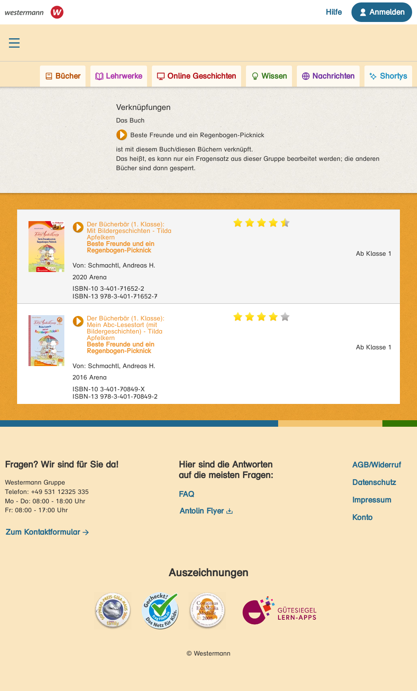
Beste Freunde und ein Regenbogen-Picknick (197, 135)
